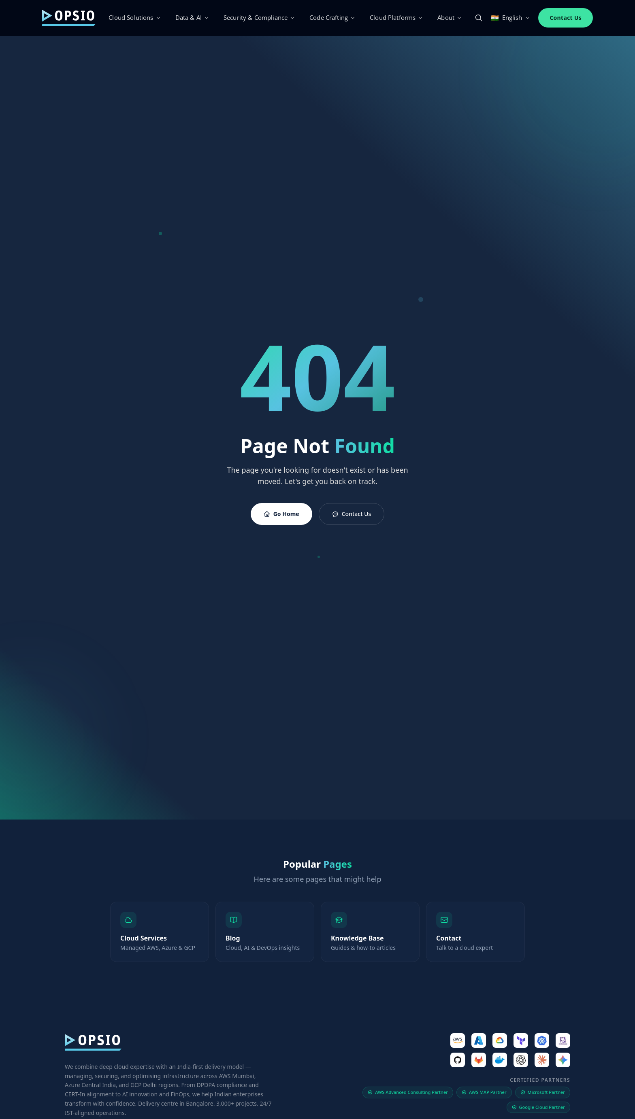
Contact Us (566, 17)
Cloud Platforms (396, 17)
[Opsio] (69, 17)
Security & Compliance (259, 17)
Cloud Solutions (134, 17)
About (449, 17)
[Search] (479, 18)
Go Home (281, 514)
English (510, 17)
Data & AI (192, 17)
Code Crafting (332, 17)
